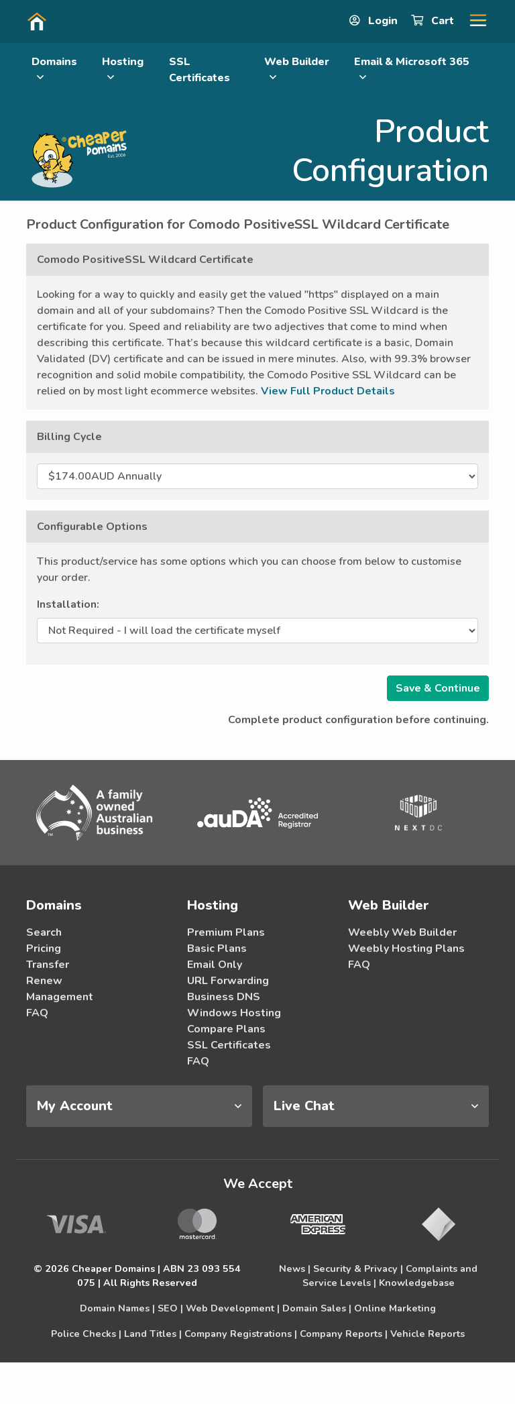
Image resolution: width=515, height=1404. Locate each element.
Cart (434, 20)
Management (59, 996)
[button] (473, 20)
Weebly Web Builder (402, 932)
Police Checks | (86, 1333)
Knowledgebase (417, 1282)
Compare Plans (226, 1029)
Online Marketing (395, 1308)
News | (294, 1268)
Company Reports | (344, 1333)
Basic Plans (217, 948)
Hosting (123, 68)
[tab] (139, 1106)
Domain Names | (117, 1308)
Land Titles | (153, 1333)
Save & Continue (438, 688)
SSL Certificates (199, 69)
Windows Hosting (234, 1013)
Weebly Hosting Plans (406, 948)
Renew (44, 980)
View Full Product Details (328, 391)
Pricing (43, 948)
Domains (54, 68)
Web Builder (296, 68)
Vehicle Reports (427, 1333)
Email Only (214, 964)
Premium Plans (226, 932)
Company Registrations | (240, 1333)
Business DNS (223, 996)
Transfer (47, 964)
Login (374, 20)
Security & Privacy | (358, 1268)
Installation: (68, 604)
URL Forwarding (228, 980)
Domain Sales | (316, 1308)
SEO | (170, 1308)
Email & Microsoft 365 (411, 68)
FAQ (37, 1013)
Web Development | (233, 1308)
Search (44, 932)
